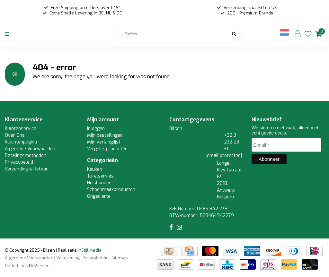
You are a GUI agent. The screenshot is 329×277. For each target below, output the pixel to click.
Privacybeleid (19, 162)
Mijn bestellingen (105, 135)
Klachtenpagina (21, 142)
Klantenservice (20, 129)
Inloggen (96, 129)
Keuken (94, 169)
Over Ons (15, 135)
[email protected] (224, 155)
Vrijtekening (68, 258)
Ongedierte (99, 196)
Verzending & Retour (26, 169)
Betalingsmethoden (25, 155)
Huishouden (99, 183)
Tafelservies (100, 176)
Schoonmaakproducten (111, 189)
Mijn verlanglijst (103, 142)
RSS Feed (40, 265)
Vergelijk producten (107, 149)
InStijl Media (89, 250)
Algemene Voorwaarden (30, 149)
